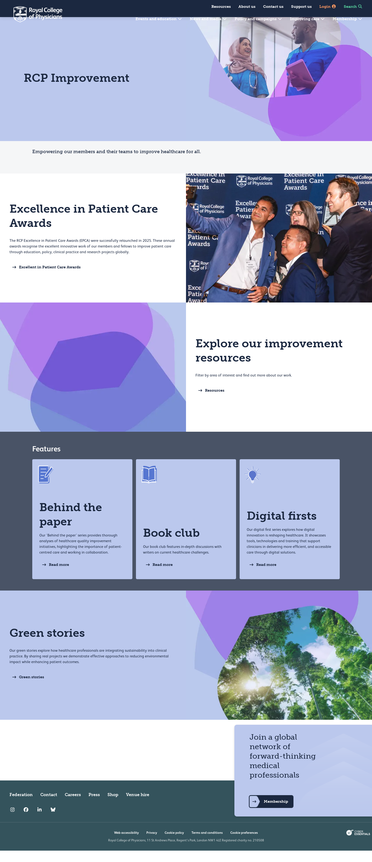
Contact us (273, 6)
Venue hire (137, 806)
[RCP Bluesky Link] (53, 821)
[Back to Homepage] (34, 14)
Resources (221, 6)
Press (94, 806)
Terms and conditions (207, 844)
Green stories (26, 688)
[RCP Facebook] (26, 821)
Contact (48, 806)
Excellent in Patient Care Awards (45, 278)
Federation (21, 806)
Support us (301, 6)
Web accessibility (126, 844)
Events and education (158, 19)
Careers (73, 806)
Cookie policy (174, 844)
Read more (54, 576)
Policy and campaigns (258, 19)
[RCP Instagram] (12, 821)
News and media (208, 19)
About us (247, 6)
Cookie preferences (244, 844)
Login (327, 6)
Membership (348, 19)
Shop (112, 806)
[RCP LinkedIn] (39, 821)
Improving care (307, 19)
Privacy (151, 844)
